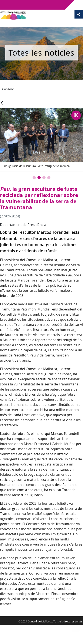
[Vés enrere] (2, 103)
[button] (34, 177)
